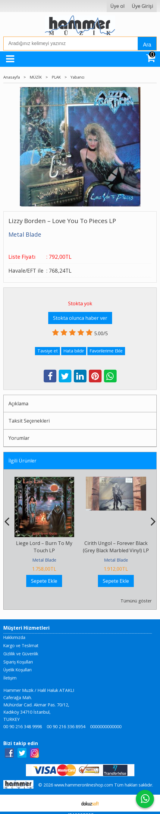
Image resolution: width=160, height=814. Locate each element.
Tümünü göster (136, 601)
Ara (147, 45)
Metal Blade (44, 560)
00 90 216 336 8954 (66, 726)
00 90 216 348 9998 (22, 726)
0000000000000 (105, 726)
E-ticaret (70, 803)
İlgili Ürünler (22, 460)
